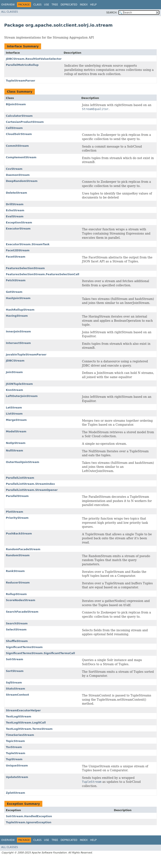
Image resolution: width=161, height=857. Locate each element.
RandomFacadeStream (23, 549)
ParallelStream (17, 496)
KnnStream (14, 390)
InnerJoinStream (18, 331)
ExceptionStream (19, 222)
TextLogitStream (18, 716)
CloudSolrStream (19, 134)
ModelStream (16, 431)
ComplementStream (21, 157)
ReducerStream (18, 582)
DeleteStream (16, 192)
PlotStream (14, 511)
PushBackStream (19, 533)
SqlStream (14, 682)
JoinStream (14, 372)
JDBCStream (15, 360)
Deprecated (69, 4)
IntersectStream (18, 343)
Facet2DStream (18, 250)
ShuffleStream (17, 641)
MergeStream (16, 419)
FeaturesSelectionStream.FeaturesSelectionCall (42, 274)
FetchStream (15, 280)
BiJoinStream (16, 104)
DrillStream (14, 204)
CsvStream (14, 168)
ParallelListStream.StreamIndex (30, 483)
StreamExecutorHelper (23, 710)
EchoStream (15, 210)
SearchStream (16, 623)
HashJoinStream (18, 298)
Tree (55, 4)
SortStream (14, 671)
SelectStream (16, 629)
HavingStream (17, 315)
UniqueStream (17, 765)
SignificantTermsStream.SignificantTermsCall (40, 653)
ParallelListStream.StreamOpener (32, 489)
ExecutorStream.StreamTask (27, 244)
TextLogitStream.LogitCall (26, 722)
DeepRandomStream (22, 181)
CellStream (14, 128)
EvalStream (14, 216)
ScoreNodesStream (20, 600)
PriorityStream (17, 517)
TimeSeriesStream (20, 734)
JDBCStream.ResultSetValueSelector (34, 58)
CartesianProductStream (25, 121)
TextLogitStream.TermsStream (29, 728)
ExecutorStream (18, 228)
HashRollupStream (20, 309)
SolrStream (14, 659)
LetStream (14, 407)
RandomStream (18, 555)
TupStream (14, 759)
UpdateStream (17, 777)
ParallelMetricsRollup (22, 64)
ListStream (14, 413)
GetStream (14, 291)
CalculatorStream (19, 115)
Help (93, 4)
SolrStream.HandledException (29, 816)
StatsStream (15, 688)
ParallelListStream (20, 477)
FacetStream (15, 256)
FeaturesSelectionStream (25, 268)
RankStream (15, 571)
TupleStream (15, 753)
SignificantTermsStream (24, 647)
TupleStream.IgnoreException (28, 822)
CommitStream (17, 145)
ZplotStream (15, 792)
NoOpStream (15, 443)
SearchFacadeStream (22, 611)
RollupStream (16, 594)
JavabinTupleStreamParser (26, 354)
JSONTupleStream (19, 383)
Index (84, 4)
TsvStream (14, 747)
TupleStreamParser (20, 80)
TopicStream (15, 741)
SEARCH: (111, 12)
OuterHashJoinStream (22, 462)
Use (46, 4)
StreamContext (17, 694)
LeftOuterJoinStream (22, 396)
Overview (8, 4)
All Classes (9, 11)
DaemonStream (18, 174)
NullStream (14, 450)
